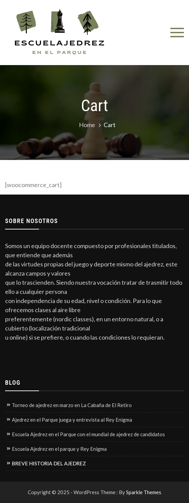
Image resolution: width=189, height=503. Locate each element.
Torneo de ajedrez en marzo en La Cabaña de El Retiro (72, 405)
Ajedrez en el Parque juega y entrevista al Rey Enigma (72, 420)
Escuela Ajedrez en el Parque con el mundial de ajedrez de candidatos (88, 434)
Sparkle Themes (143, 492)
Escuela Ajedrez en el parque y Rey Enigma (59, 449)
